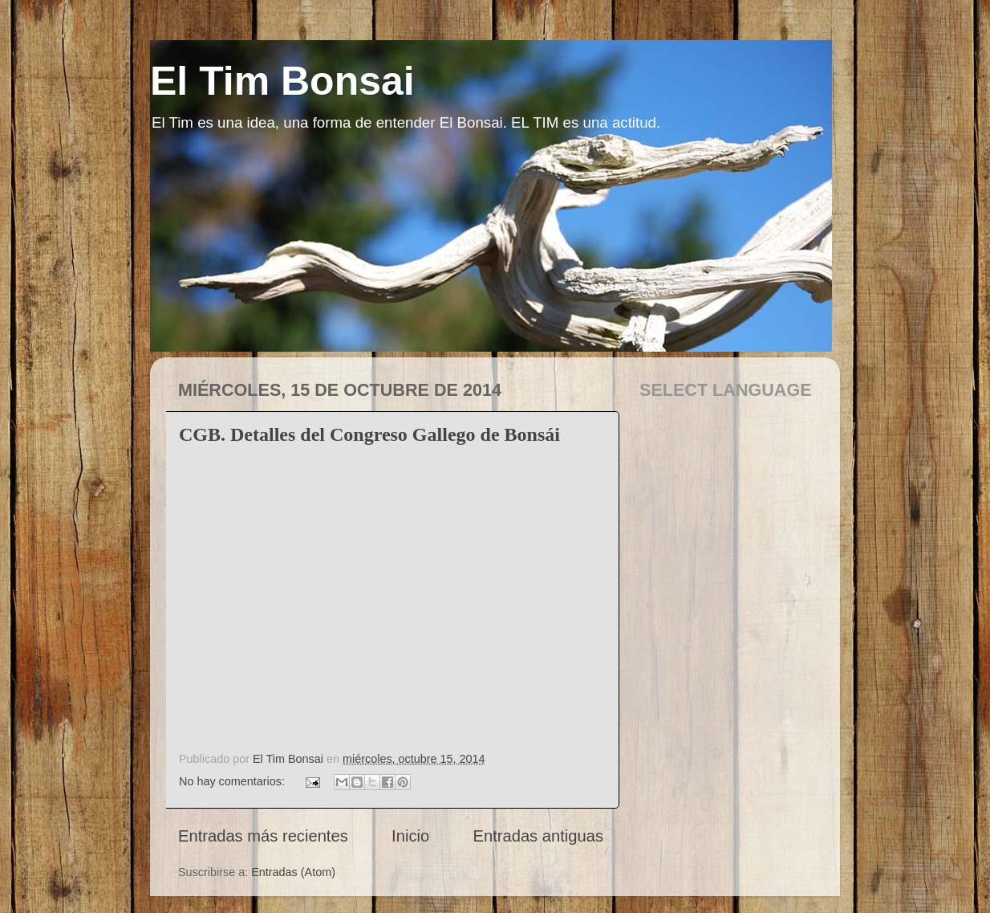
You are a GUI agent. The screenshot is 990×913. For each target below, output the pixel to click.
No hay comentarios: (233, 781)
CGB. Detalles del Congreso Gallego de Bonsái (369, 434)
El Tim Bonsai (282, 81)
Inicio (410, 836)
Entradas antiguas (538, 836)
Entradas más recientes (263, 836)
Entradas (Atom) (293, 872)
